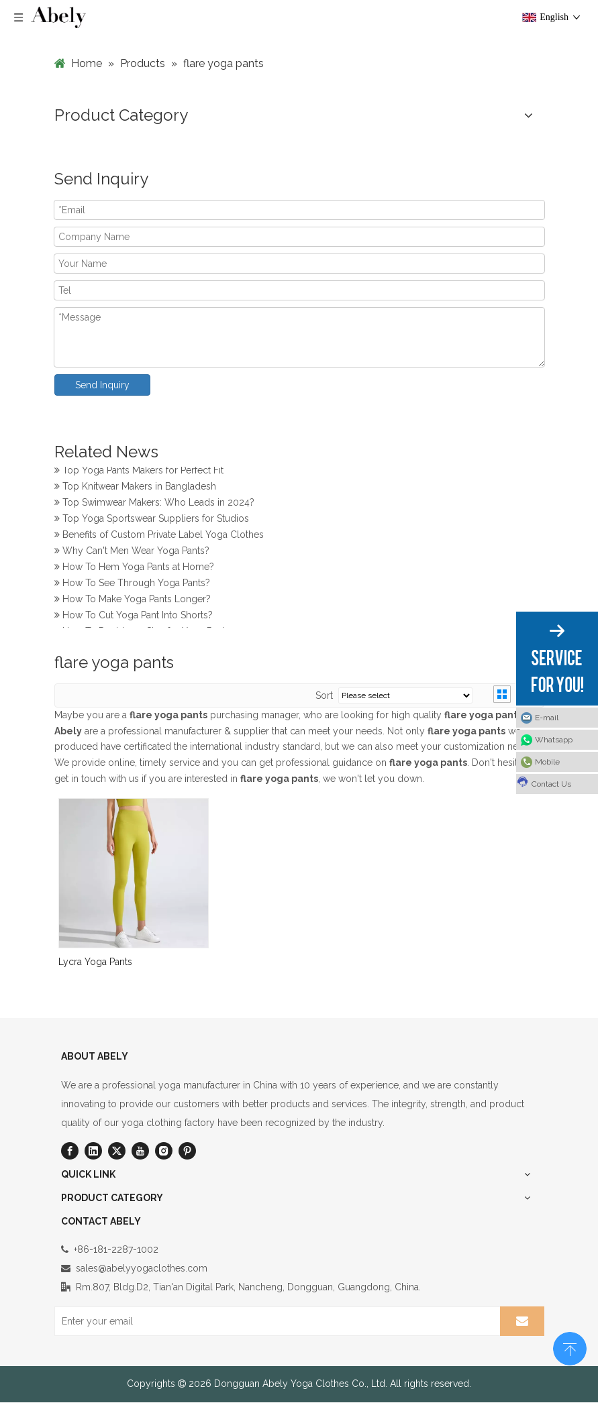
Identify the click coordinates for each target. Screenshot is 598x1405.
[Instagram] (163, 1151)
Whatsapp (553, 739)
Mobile (547, 762)
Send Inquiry (102, 385)
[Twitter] (117, 1151)
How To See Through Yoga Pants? (132, 584)
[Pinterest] (187, 1151)
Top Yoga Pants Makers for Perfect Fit (138, 472)
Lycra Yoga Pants (95, 961)
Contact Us (543, 782)
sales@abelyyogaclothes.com (141, 1268)
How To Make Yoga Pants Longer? (132, 601)
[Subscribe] (522, 1321)
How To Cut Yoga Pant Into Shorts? (133, 617)
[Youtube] (140, 1151)
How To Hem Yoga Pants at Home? (134, 568)
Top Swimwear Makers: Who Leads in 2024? (154, 504)
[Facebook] (70, 1151)
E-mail (546, 717)
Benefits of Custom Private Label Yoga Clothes (159, 536)
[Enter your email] (275, 1321)
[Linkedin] (93, 1151)
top (570, 1347)
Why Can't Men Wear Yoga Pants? (131, 552)
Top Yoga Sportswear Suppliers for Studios (151, 520)
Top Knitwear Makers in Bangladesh (135, 488)
